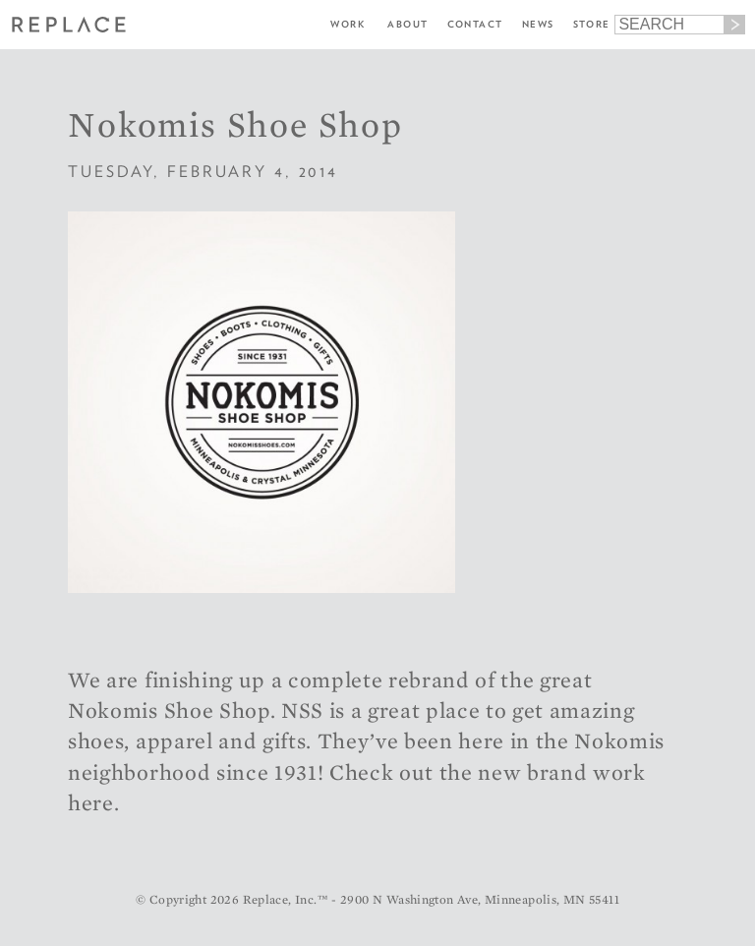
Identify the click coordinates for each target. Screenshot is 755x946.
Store (591, 24)
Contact (475, 24)
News (538, 24)
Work (347, 24)
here (91, 802)
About (407, 24)
